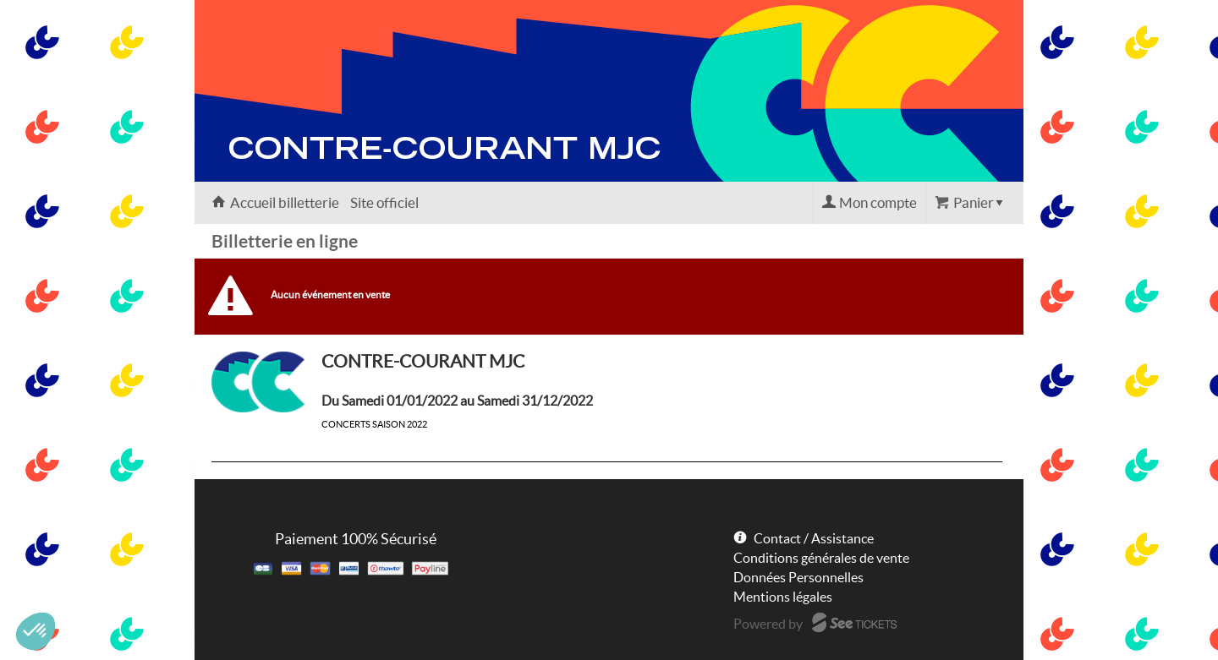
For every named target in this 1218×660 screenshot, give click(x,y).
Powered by (768, 623)
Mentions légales (782, 596)
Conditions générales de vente (821, 557)
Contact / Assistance (814, 538)
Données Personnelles (798, 577)
